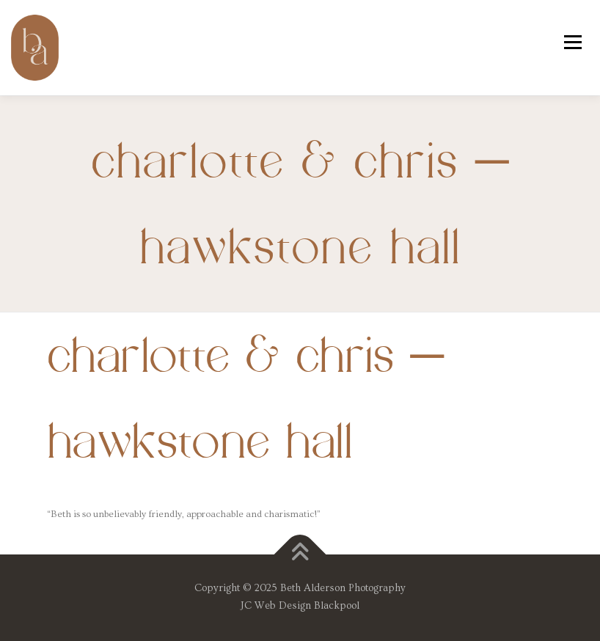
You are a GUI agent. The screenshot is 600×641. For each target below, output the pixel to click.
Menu (572, 42)
